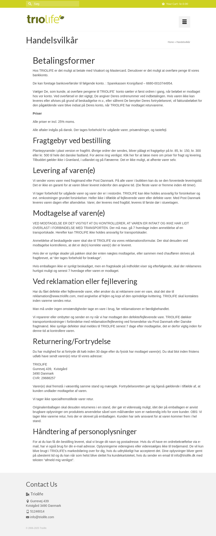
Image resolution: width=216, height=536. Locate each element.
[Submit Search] (29, 4)
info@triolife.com (40, 517)
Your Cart (175, 3)
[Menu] (184, 22)
